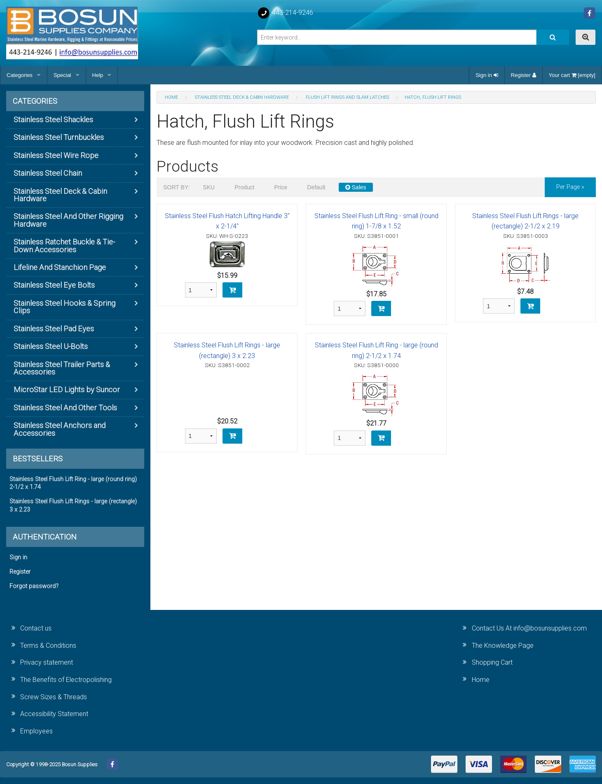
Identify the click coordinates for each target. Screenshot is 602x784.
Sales (355, 187)
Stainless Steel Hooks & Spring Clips (64, 307)
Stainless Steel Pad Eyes (54, 328)
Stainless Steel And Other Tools (65, 407)
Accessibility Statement (54, 714)
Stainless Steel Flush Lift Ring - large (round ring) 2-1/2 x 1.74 (73, 483)
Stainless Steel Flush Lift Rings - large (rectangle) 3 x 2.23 (73, 505)
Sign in (487, 75)
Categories (20, 75)
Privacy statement (46, 662)
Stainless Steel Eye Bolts (54, 285)
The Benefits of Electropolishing (66, 680)
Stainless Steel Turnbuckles (59, 137)
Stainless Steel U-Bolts (51, 346)
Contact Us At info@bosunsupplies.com (529, 628)
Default (316, 187)
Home (481, 680)
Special (62, 75)
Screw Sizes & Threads (53, 697)
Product (244, 187)
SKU (209, 187)
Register (523, 75)
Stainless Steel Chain (48, 173)
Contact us (36, 628)
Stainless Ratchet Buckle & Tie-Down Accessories (64, 245)
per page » (570, 187)
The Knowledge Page (503, 645)
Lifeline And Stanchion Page (60, 267)
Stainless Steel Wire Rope (56, 155)
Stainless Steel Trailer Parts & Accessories (62, 368)
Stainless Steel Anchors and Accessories (59, 429)
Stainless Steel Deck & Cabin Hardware (60, 195)
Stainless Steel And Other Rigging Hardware (68, 220)
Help (97, 75)
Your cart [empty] (572, 75)
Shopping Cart (492, 662)
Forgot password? (34, 586)
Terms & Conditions (48, 645)
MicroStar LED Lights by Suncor (67, 389)
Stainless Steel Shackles (53, 119)
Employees (36, 731)
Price (280, 187)
